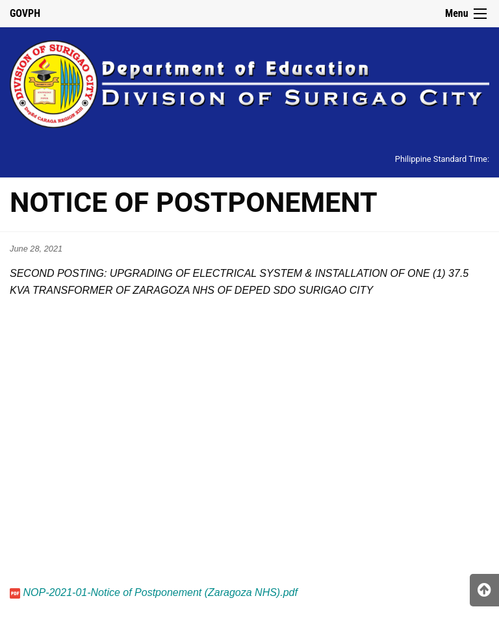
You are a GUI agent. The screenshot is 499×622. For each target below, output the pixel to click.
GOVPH (25, 13)
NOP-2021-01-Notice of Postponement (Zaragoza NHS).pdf (160, 592)
